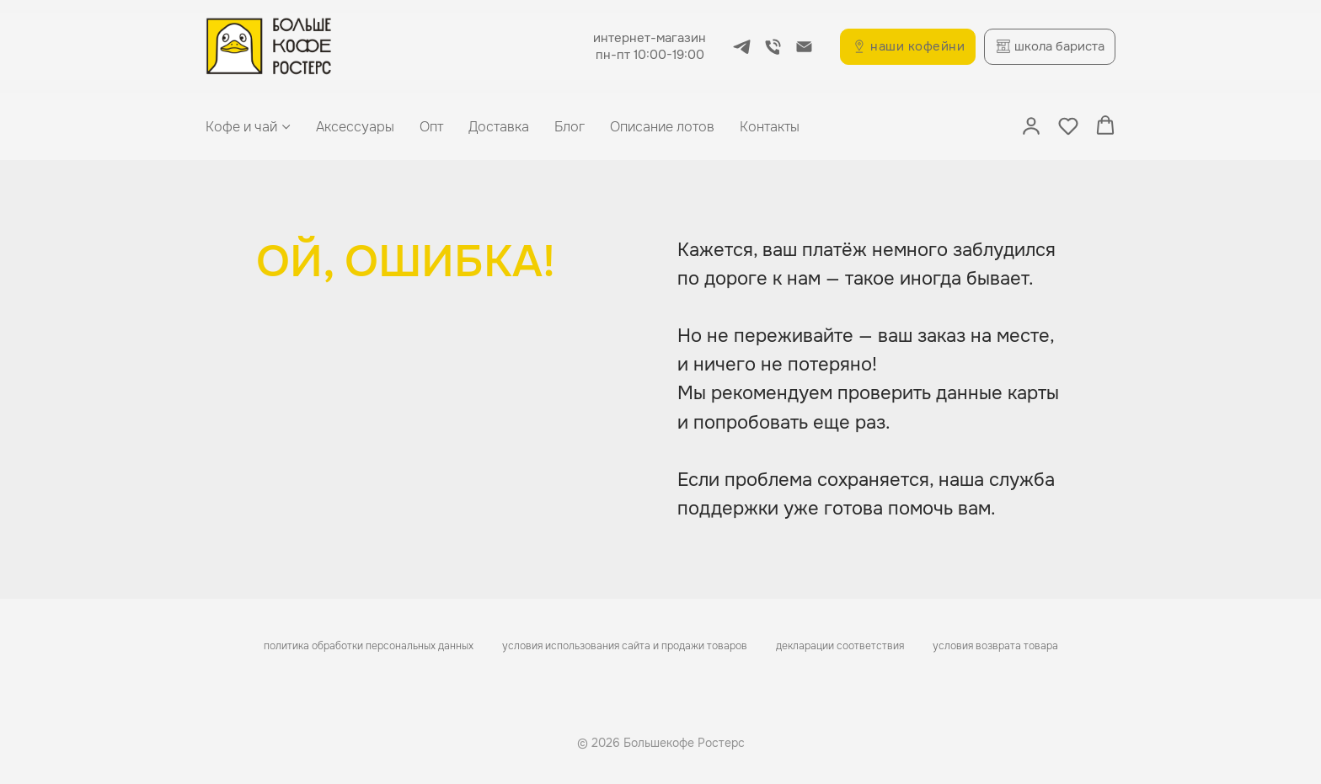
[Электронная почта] (804, 46)
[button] (1031, 125)
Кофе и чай (241, 127)
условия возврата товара (995, 646)
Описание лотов (662, 127)
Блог (569, 127)
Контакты (770, 127)
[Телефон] (773, 46)
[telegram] (741, 46)
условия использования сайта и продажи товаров (624, 646)
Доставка (498, 127)
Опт (431, 127)
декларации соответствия (840, 646)
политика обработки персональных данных (368, 646)
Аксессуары (355, 127)
